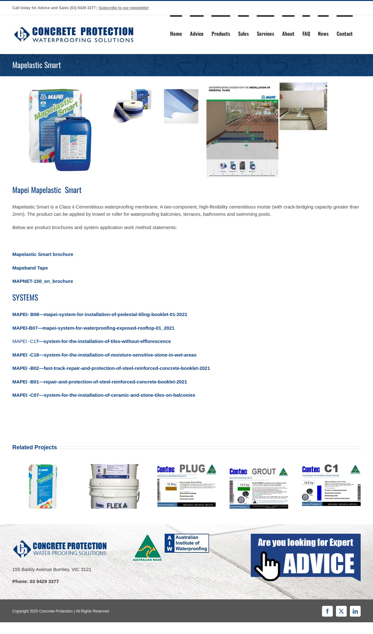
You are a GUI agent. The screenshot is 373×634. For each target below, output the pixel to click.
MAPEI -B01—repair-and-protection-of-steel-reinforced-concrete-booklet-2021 (100, 381)
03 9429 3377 (44, 581)
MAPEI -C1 (91, 341)
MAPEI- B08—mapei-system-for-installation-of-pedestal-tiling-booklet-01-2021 (99, 314)
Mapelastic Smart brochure (42, 254)
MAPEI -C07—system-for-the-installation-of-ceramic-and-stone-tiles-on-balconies (103, 395)
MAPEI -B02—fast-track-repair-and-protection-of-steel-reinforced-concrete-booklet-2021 (111, 368)
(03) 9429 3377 (83, 8)
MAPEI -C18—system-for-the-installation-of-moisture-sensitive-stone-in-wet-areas (104, 354)
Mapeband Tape (30, 267)
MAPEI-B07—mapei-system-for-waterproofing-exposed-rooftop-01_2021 (93, 328)
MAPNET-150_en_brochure (42, 281)
